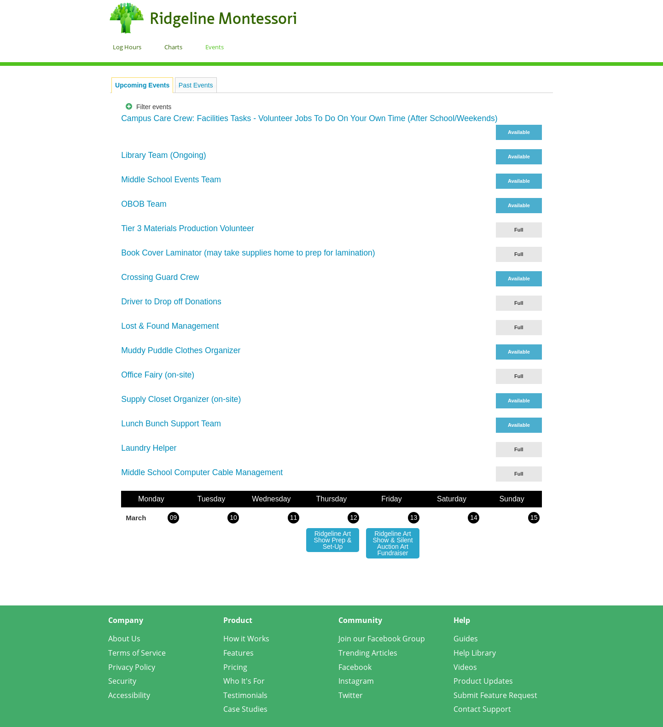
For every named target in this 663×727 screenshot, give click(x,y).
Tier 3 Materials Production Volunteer (187, 228)
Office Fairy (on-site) (157, 374)
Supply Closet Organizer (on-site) (181, 399)
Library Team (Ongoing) (163, 155)
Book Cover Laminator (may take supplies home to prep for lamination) (248, 252)
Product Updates (483, 681)
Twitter (350, 695)
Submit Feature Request (495, 695)
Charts (173, 47)
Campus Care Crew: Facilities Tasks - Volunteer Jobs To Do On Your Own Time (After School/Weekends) (309, 118)
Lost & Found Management (170, 326)
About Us (124, 639)
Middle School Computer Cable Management (202, 472)
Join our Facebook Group (381, 639)
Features (238, 653)
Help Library (475, 653)
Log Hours (127, 47)
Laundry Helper (148, 448)
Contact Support (482, 709)
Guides (466, 639)
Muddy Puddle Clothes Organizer (180, 350)
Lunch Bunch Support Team (171, 423)
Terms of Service (137, 653)
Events (214, 47)
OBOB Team (143, 204)
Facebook (355, 667)
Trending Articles (367, 653)
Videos (465, 667)
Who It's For (244, 681)
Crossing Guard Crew (160, 277)
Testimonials (245, 695)
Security (122, 681)
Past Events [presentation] (196, 85)
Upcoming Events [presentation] (142, 85)
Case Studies (245, 709)
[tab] (142, 85)
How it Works (246, 639)
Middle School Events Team (171, 179)
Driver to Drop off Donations (171, 301)
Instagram (356, 681)
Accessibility (129, 695)
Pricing (235, 667)
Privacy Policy (131, 667)
